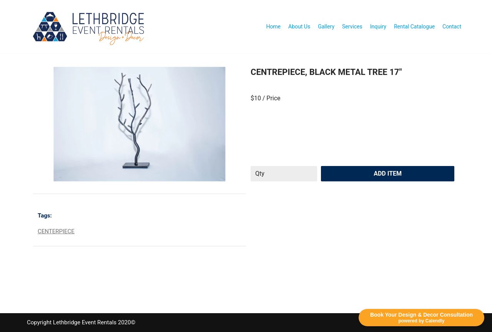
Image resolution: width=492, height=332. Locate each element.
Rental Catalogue (414, 26)
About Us (299, 26)
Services (352, 26)
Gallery (326, 26)
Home (273, 26)
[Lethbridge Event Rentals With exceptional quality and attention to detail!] (90, 26)
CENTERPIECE (56, 231)
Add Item (388, 173)
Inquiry (378, 26)
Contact (451, 26)
